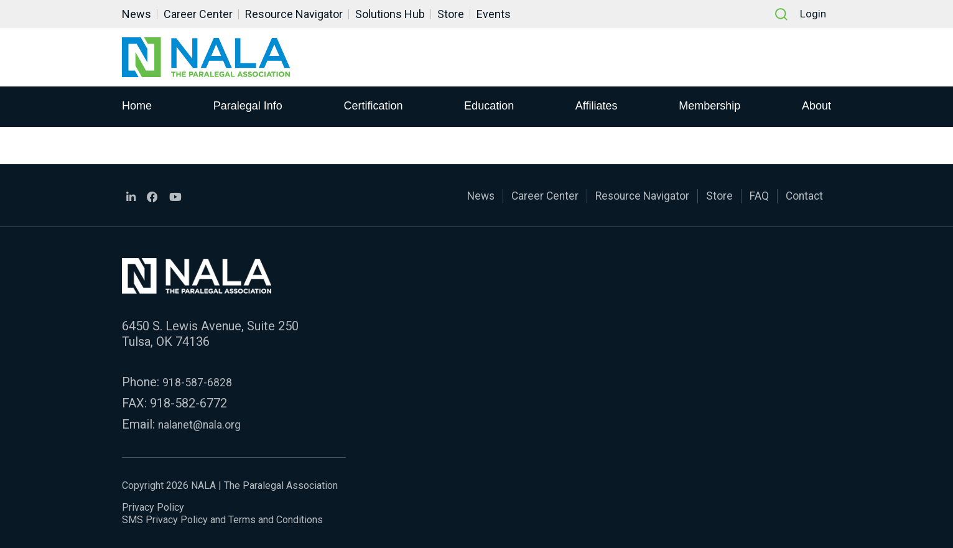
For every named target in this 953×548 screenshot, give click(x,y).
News (136, 14)
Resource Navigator (294, 14)
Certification (372, 106)
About (816, 106)
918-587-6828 (200, 381)
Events (493, 14)
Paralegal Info (247, 106)
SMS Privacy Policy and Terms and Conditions (222, 520)
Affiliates (596, 106)
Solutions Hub (390, 14)
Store (450, 14)
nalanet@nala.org (204, 424)
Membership (709, 106)
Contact (801, 196)
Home (137, 106)
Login (811, 14)
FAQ (751, 196)
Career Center (198, 14)
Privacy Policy (153, 507)
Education (489, 106)
